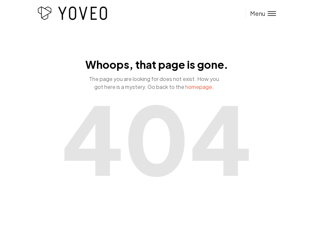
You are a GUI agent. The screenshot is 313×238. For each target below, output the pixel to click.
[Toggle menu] (261, 13)
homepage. (199, 86)
